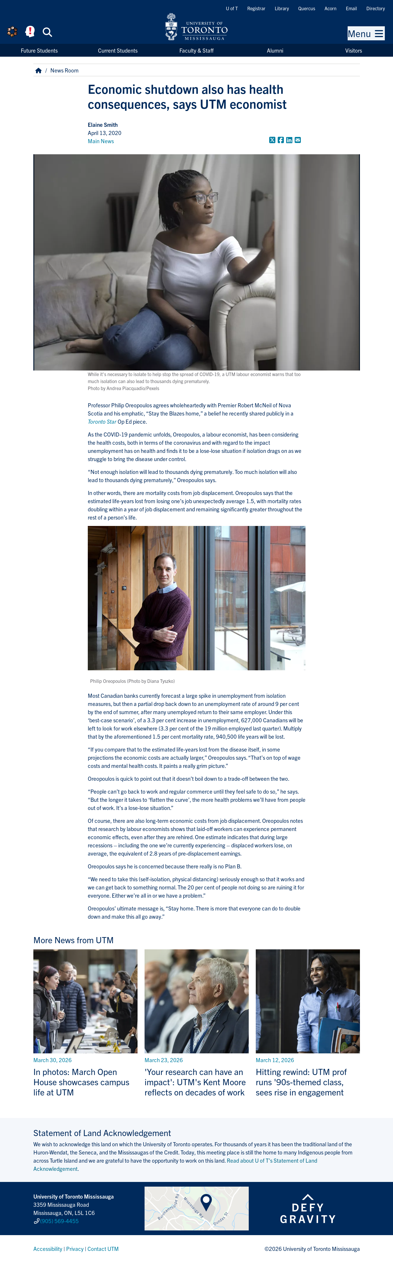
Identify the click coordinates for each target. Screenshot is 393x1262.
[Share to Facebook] (281, 139)
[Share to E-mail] (298, 139)
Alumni (275, 50)
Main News (101, 140)
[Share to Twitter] (272, 139)
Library (282, 8)
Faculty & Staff (196, 50)
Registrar (256, 8)
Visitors (353, 50)
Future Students (39, 50)
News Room (64, 70)
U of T (232, 8)
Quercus (306, 8)
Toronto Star (102, 421)
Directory (375, 8)
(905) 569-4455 (59, 1220)
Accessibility (47, 1248)
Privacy (75, 1248)
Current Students (118, 50)
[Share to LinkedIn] (289, 139)
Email (351, 8)
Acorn (331, 8)
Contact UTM (103, 1248)
